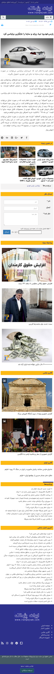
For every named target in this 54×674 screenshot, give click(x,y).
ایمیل (48, 207)
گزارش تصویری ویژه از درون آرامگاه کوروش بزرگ (35, 413)
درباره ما (21, 2)
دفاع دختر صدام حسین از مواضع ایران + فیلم (36, 475)
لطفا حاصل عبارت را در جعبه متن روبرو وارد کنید (35, 229)
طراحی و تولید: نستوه (27, 666)
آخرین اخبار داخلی (45, 527)
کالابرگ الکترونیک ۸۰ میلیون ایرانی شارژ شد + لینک (33, 492)
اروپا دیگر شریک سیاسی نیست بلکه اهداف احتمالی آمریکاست (29, 568)
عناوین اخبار (45, 628)
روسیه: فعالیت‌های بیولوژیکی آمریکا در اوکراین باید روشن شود (29, 537)
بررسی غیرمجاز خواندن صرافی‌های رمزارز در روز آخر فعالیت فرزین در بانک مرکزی (28, 578)
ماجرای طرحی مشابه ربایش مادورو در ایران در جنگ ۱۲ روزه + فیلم (28, 469)
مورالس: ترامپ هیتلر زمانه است (39, 586)
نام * (48, 201)
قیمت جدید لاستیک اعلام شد (40, 489)
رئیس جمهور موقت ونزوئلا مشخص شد (37, 571)
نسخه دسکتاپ (27, 670)
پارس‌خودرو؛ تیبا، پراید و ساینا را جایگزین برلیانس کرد (28, 34)
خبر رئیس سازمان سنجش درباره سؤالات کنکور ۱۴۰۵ (33, 549)
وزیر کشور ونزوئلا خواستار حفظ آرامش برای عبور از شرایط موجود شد (27, 510)
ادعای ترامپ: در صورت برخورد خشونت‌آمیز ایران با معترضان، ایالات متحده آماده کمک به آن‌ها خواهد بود (29, 514)
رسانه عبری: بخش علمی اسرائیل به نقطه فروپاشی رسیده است (29, 546)
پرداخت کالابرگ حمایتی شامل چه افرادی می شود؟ (33, 495)
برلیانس (37, 186)
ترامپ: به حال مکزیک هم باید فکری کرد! (37, 592)
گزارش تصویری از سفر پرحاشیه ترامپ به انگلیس (35, 454)
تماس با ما (34, 2)
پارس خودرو (30, 186)
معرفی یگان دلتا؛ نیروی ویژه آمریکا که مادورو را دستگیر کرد (31, 595)
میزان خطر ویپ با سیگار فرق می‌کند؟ (38, 507)
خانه (49, 17)
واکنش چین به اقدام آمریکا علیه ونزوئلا (37, 519)
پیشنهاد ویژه (47, 242)
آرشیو (27, 2)
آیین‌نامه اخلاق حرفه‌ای (9, 2)
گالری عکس (47, 372)
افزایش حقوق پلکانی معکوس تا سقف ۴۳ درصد (35, 283)
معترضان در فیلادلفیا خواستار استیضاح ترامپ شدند (33, 558)
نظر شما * (46, 213)
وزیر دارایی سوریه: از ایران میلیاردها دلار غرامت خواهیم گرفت (30, 540)
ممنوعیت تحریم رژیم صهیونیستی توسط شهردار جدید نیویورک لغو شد (27, 498)
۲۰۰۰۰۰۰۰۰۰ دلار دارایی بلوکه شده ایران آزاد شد (35, 364)
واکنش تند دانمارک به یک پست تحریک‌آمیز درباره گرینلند (31, 543)
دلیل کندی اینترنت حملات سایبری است (37, 601)
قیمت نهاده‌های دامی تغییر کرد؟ (39, 534)
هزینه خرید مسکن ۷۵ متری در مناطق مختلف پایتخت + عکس (29, 552)
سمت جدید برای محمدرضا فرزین (40, 324)
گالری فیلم (48, 462)
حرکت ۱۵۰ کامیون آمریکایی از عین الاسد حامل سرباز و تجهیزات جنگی (27, 555)
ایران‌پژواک (40, 9)
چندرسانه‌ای (45, 635)
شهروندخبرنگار (44, 637)
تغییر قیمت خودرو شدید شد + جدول (38, 504)
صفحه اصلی (45, 625)
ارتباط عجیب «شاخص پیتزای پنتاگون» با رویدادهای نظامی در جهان (28, 574)
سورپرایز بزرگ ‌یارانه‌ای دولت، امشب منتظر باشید (34, 501)
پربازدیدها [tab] (48, 484)
